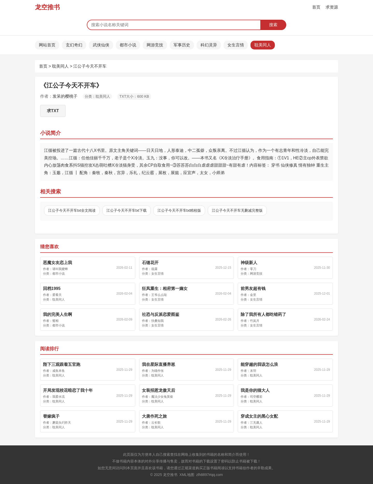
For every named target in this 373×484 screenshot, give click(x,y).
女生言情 (235, 45)
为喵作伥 (157, 371)
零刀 (253, 269)
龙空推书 (47, 7)
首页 (316, 7)
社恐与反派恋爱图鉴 (160, 314)
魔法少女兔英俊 (162, 396)
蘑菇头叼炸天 (61, 422)
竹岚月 (254, 321)
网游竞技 (155, 45)
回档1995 (52, 288)
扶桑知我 (157, 321)
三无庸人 (256, 422)
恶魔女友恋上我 (57, 262)
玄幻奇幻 (74, 45)
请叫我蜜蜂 (60, 269)
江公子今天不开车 (89, 66)
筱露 (154, 269)
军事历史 (182, 45)
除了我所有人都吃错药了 (263, 314)
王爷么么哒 (159, 295)
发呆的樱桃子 (65, 96)
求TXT (53, 111)
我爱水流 (58, 396)
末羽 (253, 371)
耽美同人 (262, 45)
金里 (253, 295)
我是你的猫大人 (255, 390)
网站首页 (47, 45)
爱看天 (57, 295)
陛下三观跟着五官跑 (61, 364)
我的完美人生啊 (57, 314)
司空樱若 (256, 396)
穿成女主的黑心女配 (259, 416)
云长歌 (156, 422)
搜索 (273, 25)
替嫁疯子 (51, 416)
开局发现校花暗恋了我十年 (68, 390)
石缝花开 (150, 262)
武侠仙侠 (101, 45)
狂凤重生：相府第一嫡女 (165, 288)
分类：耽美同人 (97, 96)
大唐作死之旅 (154, 416)
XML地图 (187, 475)
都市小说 (128, 45)
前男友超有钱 (253, 288)
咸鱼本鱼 (58, 371)
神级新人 (249, 262)
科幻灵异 (208, 45)
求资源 (332, 7)
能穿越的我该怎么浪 (259, 364)
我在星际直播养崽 (158, 364)
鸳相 (55, 321)
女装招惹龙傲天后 (158, 390)
